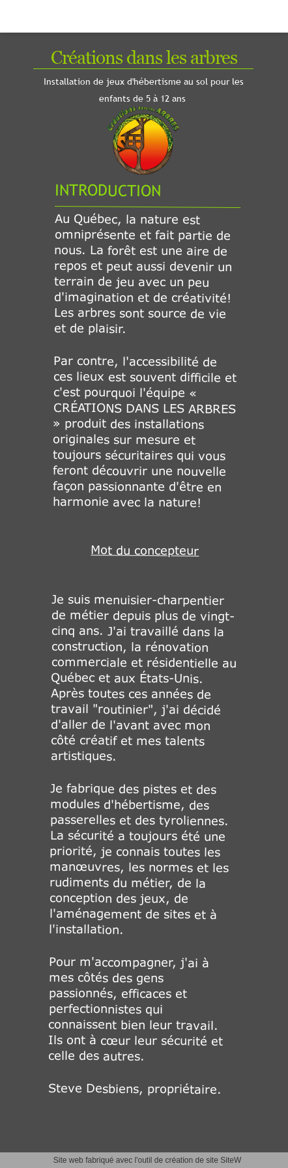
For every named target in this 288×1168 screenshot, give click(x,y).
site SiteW (223, 1160)
